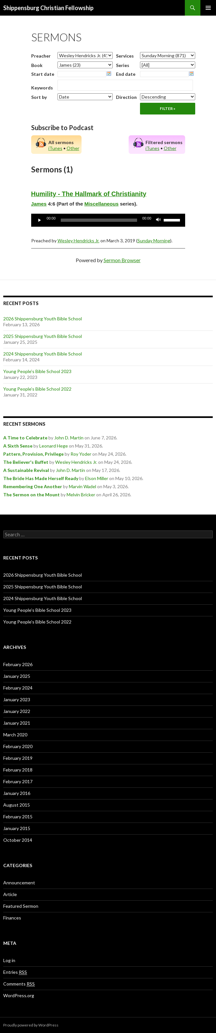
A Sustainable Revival (26, 470)
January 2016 (16, 793)
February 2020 (17, 746)
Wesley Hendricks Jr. (78, 240)
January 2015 (16, 828)
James (39, 204)
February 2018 (17, 769)
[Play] (39, 220)
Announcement (19, 882)
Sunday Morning (153, 240)
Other (73, 148)
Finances (12, 917)
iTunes (55, 148)
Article (10, 894)
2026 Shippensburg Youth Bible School (42, 318)
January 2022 (16, 711)
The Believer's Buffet (25, 462)
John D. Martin (68, 437)
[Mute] (158, 220)
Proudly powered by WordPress (30, 1025)
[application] (108, 220)
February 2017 (17, 781)
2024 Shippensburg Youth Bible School (42, 353)
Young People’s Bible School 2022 (37, 389)
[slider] (99, 220)
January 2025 (16, 676)
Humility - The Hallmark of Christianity (88, 193)
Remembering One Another (32, 486)
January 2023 (16, 699)
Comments (19, 984)
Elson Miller (96, 478)
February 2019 (17, 758)
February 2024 (17, 688)
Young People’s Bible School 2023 (37, 371)
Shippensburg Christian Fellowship (48, 7)
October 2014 (17, 840)
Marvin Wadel (82, 486)
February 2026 (17, 664)
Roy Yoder (80, 454)
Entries (15, 972)
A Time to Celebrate (25, 437)
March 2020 (15, 734)
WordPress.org (18, 995)
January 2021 (16, 723)
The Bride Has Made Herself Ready (40, 478)
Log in (9, 960)
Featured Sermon (20, 906)
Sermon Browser (122, 260)
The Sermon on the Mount (31, 494)
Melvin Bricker (81, 494)
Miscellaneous (101, 204)
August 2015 (16, 805)
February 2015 (17, 816)
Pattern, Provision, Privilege (33, 454)
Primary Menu (208, 8)
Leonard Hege (53, 446)
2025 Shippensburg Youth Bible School (42, 336)
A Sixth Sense (17, 446)
